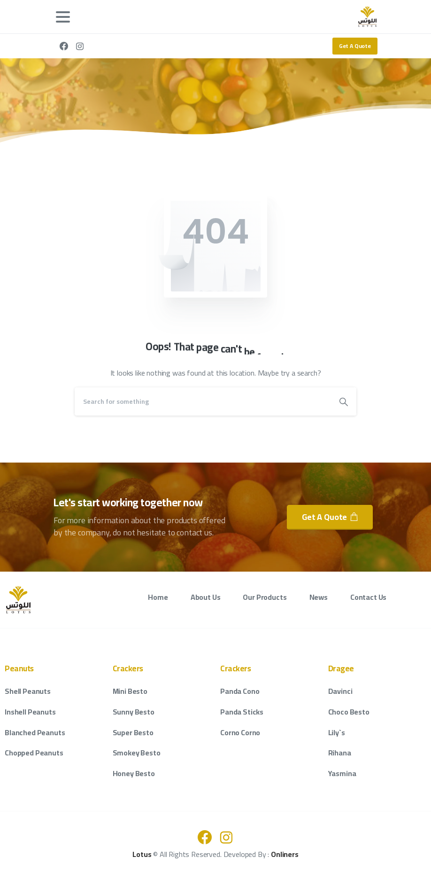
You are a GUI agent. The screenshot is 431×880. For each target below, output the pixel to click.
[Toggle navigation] (63, 17)
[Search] (203, 401)
